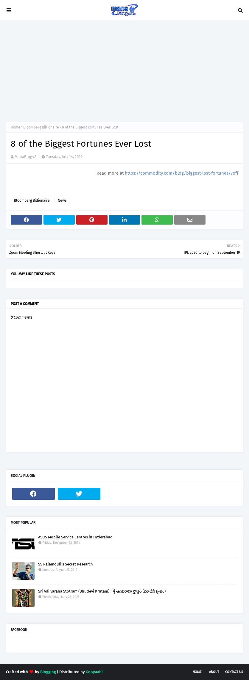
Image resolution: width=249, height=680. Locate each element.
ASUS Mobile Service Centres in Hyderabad (75, 537)
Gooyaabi (94, 672)
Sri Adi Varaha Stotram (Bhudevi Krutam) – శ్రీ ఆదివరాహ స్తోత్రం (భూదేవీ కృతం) (102, 591)
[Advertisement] (124, 71)
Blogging (48, 672)
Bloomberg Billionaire (41, 127)
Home (15, 127)
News (62, 200)
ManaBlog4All (27, 156)
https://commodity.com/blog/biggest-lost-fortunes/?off (181, 173)
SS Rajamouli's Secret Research (65, 564)
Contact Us (234, 672)
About (214, 672)
